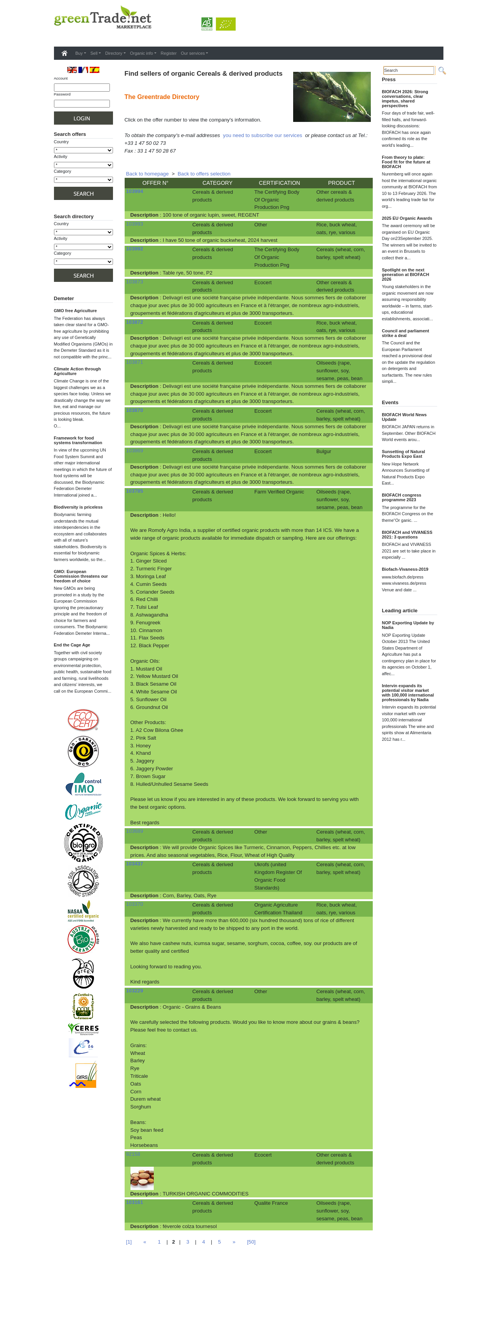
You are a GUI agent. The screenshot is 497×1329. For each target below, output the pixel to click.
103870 (134, 410)
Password (62, 94)
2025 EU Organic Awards (407, 218)
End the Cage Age (72, 645)
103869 (134, 450)
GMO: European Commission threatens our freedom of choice (81, 576)
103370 (134, 904)
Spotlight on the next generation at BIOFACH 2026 (405, 274)
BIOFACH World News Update (404, 417)
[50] (251, 1242)
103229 (134, 991)
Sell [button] (93, 53)
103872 (134, 322)
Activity (61, 156)
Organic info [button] (141, 53)
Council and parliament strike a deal (405, 333)
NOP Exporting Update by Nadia (408, 625)
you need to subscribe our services (262, 135)
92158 (133, 1154)
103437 (134, 864)
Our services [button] (193, 53)
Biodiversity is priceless (78, 507)
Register (169, 53)
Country (61, 141)
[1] (129, 1242)
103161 (134, 1202)
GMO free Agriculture (75, 310)
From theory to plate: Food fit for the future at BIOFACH (406, 162)
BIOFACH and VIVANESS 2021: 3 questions (407, 534)
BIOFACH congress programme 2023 (401, 497)
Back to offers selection (204, 174)
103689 (134, 831)
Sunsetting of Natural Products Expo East (403, 454)
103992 (134, 249)
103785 (134, 491)
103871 (134, 362)
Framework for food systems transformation (78, 440)
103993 (134, 224)
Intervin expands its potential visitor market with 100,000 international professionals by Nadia (408, 692)
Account (61, 78)
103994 (134, 191)
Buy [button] (79, 53)
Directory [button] (113, 53)
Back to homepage (147, 174)
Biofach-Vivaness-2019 (405, 569)
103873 (134, 282)
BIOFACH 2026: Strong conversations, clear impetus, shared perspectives (405, 98)
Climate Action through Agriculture (77, 371)
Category (62, 171)
